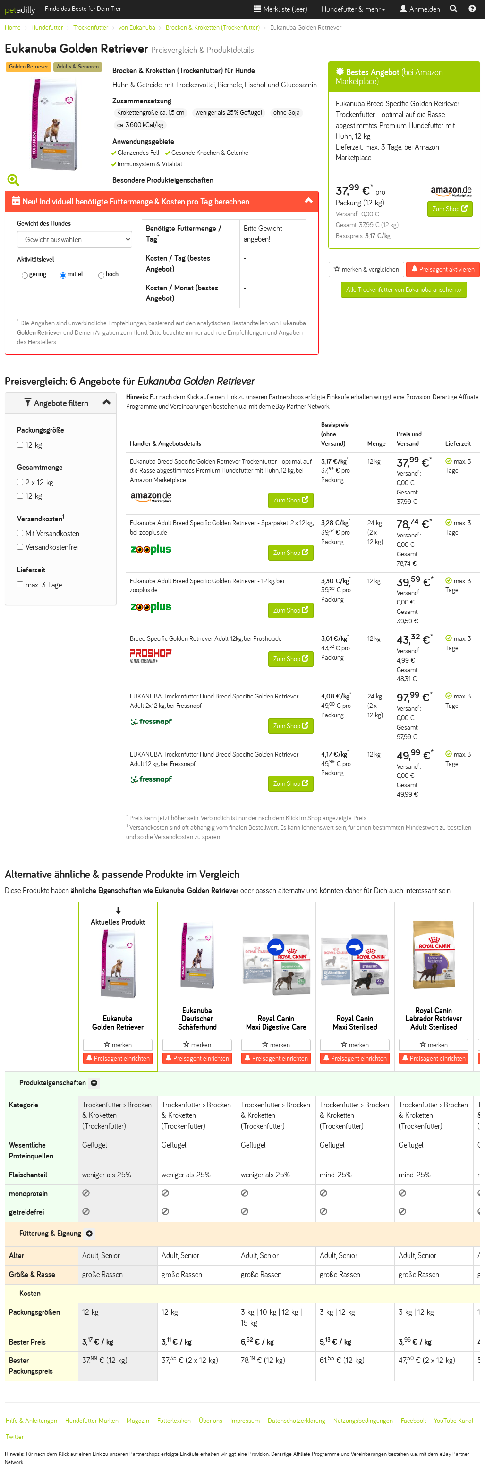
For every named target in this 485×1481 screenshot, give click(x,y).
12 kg (34, 445)
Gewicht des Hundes (44, 223)
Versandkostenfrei (52, 547)
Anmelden (420, 9)
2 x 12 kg (39, 482)
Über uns (210, 1420)
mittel (71, 275)
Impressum (245, 1420)
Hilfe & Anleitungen (31, 1420)
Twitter (15, 1436)
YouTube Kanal (453, 1420)
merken (118, 1044)
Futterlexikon (174, 1420)
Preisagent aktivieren (443, 269)
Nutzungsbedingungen (363, 1420)
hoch (108, 275)
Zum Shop (450, 209)
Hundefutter (47, 27)
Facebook (413, 1420)
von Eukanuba (137, 27)
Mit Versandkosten (52, 533)
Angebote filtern (56, 403)
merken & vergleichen (366, 269)
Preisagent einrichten (118, 1058)
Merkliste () (280, 9)
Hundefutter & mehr (353, 9)
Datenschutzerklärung (296, 1420)
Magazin (138, 1420)
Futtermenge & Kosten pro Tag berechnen (130, 201)
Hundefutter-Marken (92, 1420)
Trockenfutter (90, 27)
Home (13, 27)
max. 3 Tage (44, 585)
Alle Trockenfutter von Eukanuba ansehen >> (404, 289)
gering (34, 275)
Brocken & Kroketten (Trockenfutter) (213, 27)
